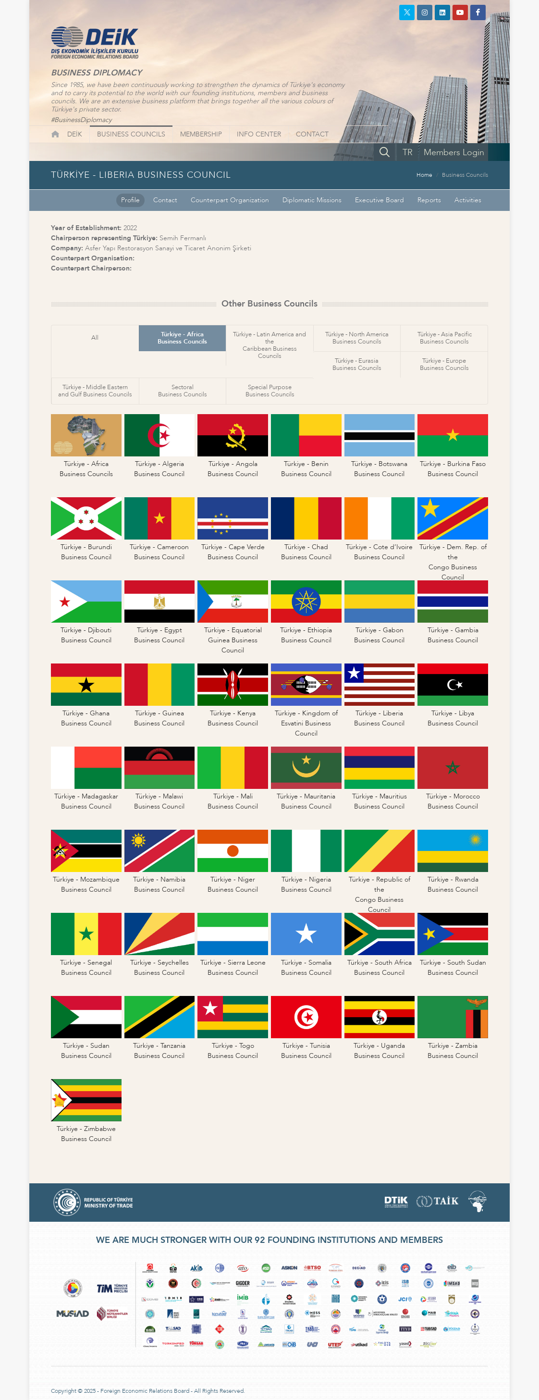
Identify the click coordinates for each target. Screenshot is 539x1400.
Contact (165, 200)
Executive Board (379, 200)
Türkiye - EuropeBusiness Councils (444, 364)
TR (408, 153)
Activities (467, 200)
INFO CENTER (259, 134)
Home (424, 175)
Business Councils (465, 175)
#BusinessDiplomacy (81, 120)
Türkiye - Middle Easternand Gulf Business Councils (95, 391)
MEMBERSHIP (201, 134)
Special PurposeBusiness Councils (269, 391)
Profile (130, 200)
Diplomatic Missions (312, 200)
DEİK (74, 134)
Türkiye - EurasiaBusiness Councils (356, 364)
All (94, 337)
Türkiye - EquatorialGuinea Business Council (233, 640)
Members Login (454, 153)
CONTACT (312, 134)
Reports (429, 200)
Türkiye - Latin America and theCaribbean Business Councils (269, 345)
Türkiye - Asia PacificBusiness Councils (444, 338)
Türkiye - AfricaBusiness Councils (182, 338)
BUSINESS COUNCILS (131, 134)
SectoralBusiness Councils (182, 391)
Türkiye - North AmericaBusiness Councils (357, 338)
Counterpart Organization (230, 200)
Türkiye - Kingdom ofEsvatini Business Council (306, 723)
